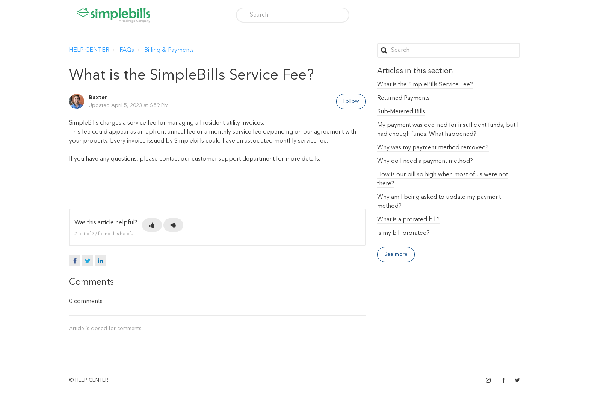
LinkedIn (100, 260)
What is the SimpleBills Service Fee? (425, 85)
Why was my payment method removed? (433, 148)
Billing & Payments (169, 50)
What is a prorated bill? (408, 220)
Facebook (74, 260)
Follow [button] (351, 101)
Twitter (87, 260)
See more (396, 254)
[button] (152, 225)
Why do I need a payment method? (425, 161)
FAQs (126, 50)
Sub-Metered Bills (401, 112)
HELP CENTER (89, 50)
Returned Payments (403, 98)
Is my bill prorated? (403, 233)
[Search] (292, 15)
